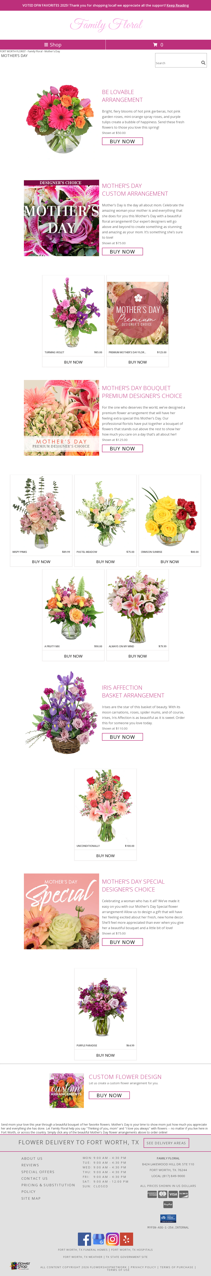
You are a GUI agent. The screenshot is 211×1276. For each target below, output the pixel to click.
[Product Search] (177, 62)
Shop (52, 44)
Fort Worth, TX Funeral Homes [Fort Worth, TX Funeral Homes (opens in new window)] (83, 1249)
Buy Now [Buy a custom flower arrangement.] (109, 1095)
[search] (203, 62)
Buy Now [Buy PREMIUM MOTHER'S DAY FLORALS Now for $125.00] (137, 362)
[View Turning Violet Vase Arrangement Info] (73, 312)
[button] (168, 1218)
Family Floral (105, 25)
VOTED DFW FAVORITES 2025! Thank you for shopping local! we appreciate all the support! (105, 5)
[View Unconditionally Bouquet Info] (105, 806)
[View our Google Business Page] (98, 1244)
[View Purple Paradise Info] (105, 1006)
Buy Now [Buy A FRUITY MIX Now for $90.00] (73, 656)
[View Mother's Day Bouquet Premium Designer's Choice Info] (62, 418)
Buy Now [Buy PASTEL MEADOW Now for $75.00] (105, 561)
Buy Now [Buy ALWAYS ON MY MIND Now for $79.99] (137, 656)
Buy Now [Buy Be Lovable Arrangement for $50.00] (122, 141)
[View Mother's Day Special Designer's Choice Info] (62, 911)
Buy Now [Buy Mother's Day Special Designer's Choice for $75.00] (122, 942)
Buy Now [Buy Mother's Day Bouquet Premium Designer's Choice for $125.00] (122, 448)
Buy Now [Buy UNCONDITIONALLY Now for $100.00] (105, 855)
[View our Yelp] (126, 1244)
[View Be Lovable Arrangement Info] (62, 116)
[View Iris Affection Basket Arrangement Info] (62, 712)
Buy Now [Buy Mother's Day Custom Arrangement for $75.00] (122, 251)
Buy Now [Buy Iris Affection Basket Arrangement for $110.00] (122, 736)
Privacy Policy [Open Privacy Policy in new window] (143, 1267)
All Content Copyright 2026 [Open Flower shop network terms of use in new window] (64, 1267)
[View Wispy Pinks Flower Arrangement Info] (41, 512)
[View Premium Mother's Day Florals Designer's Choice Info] (138, 313)
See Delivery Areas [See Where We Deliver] (166, 1143)
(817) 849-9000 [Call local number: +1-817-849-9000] (173, 1176)
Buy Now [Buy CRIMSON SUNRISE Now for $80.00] (170, 561)
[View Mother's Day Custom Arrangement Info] (62, 218)
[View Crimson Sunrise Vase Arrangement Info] (170, 512)
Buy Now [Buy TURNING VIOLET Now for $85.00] (73, 362)
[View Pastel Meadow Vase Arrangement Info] (105, 512)
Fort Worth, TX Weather (83, 1257)
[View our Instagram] (112, 1244)
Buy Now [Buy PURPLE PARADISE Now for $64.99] (105, 1055)
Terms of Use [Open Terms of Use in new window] (118, 1269)
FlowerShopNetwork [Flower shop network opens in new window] (108, 1267)
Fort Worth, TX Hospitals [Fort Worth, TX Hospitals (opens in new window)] (132, 1249)
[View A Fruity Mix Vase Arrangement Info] (73, 606)
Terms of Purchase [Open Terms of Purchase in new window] (176, 1267)
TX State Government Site (127, 1257)
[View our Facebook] (84, 1244)
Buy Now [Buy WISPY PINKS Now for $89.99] (41, 561)
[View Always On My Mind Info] (138, 606)
